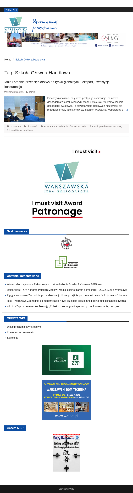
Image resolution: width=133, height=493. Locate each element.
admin (32, 92)
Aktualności (33, 126)
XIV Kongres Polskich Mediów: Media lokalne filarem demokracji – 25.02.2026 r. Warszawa (75, 290)
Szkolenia (12, 337)
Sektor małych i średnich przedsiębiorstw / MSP (97, 126)
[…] (126, 109)
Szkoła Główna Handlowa (20, 130)
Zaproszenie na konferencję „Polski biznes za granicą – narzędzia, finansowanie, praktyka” (68, 306)
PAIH (46, 126)
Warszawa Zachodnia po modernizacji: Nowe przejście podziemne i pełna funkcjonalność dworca (71, 295)
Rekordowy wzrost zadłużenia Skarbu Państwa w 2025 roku (68, 284)
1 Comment (15, 126)
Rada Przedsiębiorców (61, 126)
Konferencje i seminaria (20, 332)
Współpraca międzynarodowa (24, 326)
